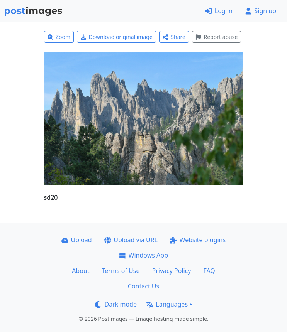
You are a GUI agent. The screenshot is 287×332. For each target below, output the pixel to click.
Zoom (59, 36)
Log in (219, 11)
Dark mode (116, 304)
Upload (76, 240)
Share (174, 36)
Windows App (143, 255)
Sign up (260, 11)
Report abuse (216, 36)
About (80, 270)
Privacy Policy (171, 270)
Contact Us (143, 286)
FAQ (209, 270)
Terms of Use (121, 270)
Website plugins (198, 240)
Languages (167, 304)
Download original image (116, 36)
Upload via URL (131, 240)
